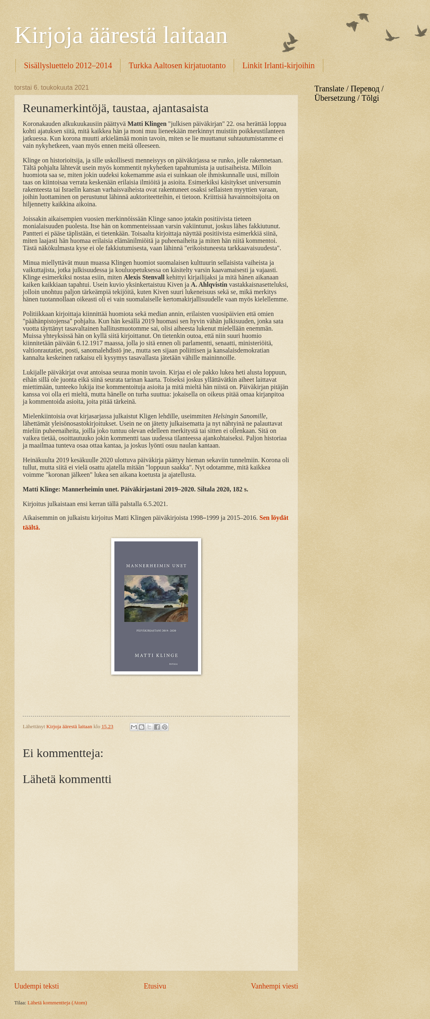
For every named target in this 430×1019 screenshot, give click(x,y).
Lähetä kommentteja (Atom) (57, 1003)
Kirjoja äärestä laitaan (121, 35)
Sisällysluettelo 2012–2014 (68, 65)
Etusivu (155, 986)
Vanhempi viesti (274, 986)
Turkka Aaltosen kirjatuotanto (177, 65)
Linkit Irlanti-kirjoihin (278, 65)
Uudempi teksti (36, 986)
